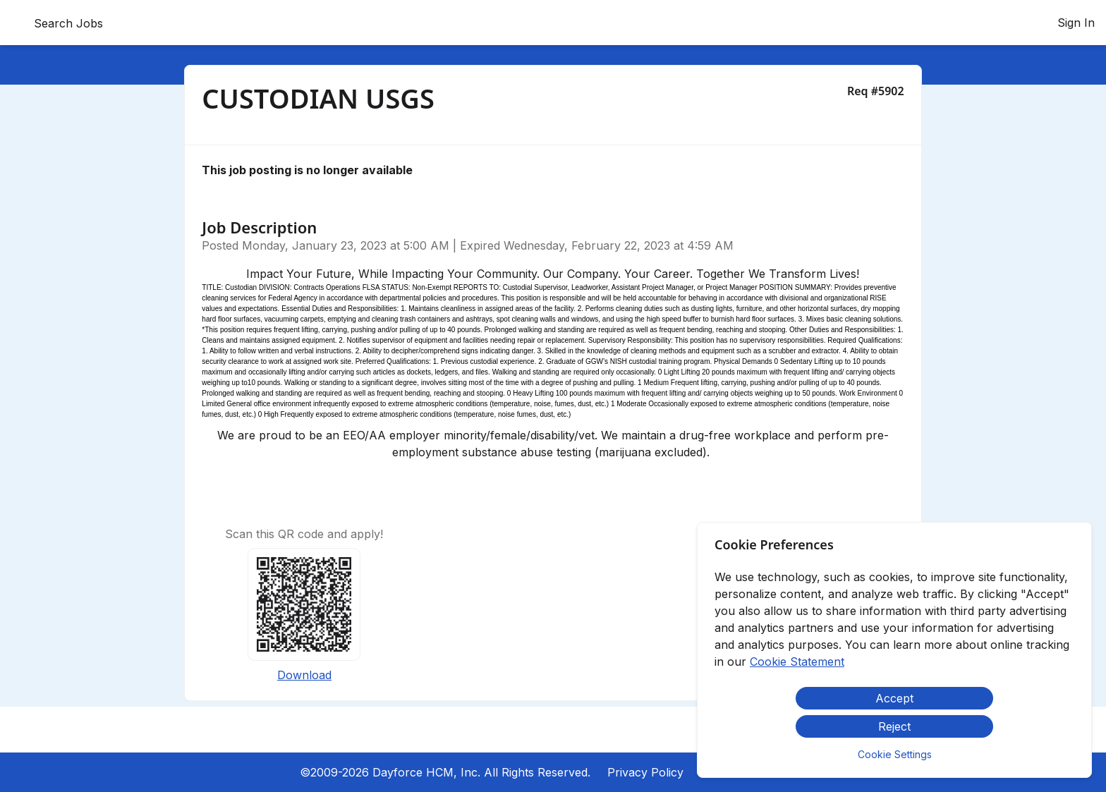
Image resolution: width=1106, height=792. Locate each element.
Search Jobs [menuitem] (68, 23)
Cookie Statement (797, 661)
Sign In (1076, 23)
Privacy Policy (645, 772)
